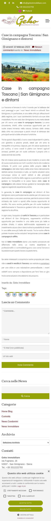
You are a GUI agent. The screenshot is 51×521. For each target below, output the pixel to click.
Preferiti (27, 11)
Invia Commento (25, 365)
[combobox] (25, 442)
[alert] (25, 495)
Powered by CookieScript (25, 518)
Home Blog (7, 411)
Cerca (25, 396)
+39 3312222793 (25, 7)
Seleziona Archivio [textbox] (11, 443)
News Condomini (10, 421)
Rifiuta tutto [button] (25, 509)
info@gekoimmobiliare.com (33, 3)
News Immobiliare (32, 50)
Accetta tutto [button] (25, 503)
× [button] (49, 471)
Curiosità (6, 416)
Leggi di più (21, 486)
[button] (25, 514)
